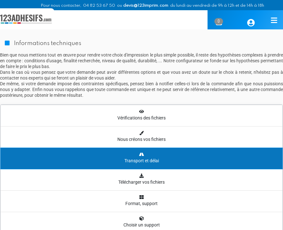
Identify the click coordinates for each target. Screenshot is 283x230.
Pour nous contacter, (61, 6)
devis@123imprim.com (145, 6)
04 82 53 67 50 (99, 6)
